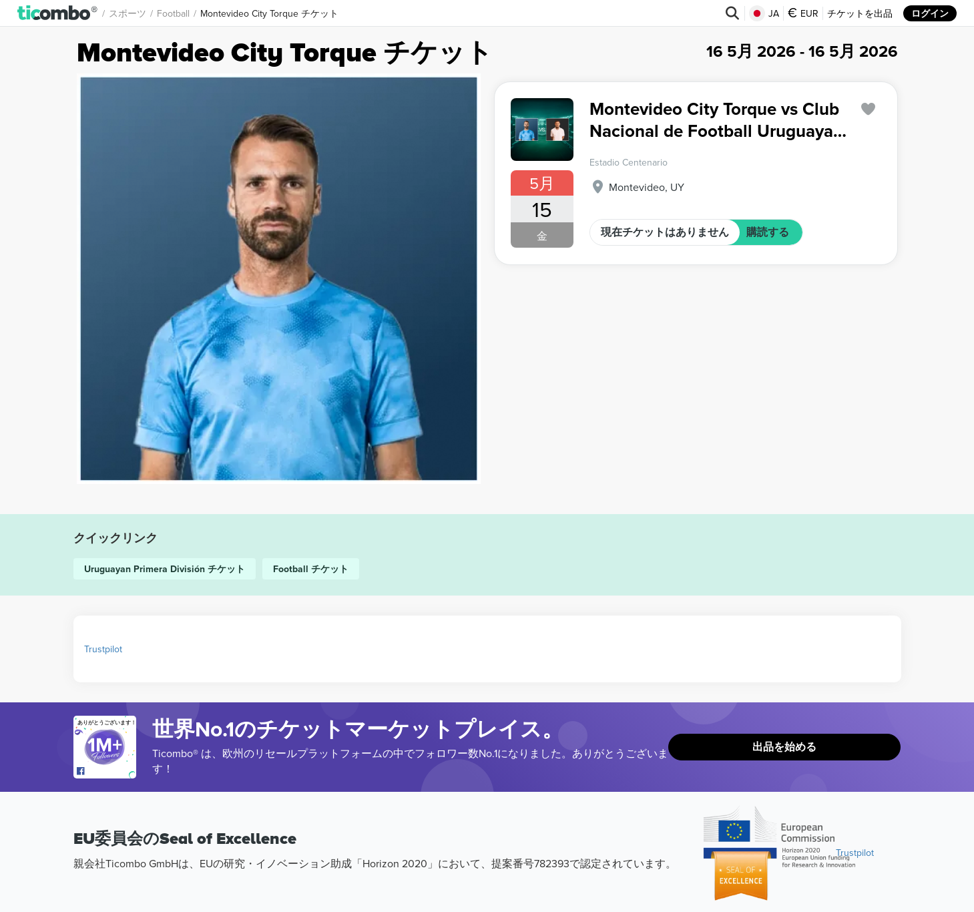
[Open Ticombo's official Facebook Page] (106, 771)
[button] (57, 13)
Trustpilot (103, 649)
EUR (803, 13)
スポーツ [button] (127, 13)
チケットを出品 (860, 13)
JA (764, 13)
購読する (767, 232)
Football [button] (173, 13)
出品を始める (784, 746)
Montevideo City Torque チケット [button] (269, 13)
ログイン (930, 13)
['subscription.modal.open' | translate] (868, 109)
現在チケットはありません (665, 232)
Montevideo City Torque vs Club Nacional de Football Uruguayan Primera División (716, 120)
